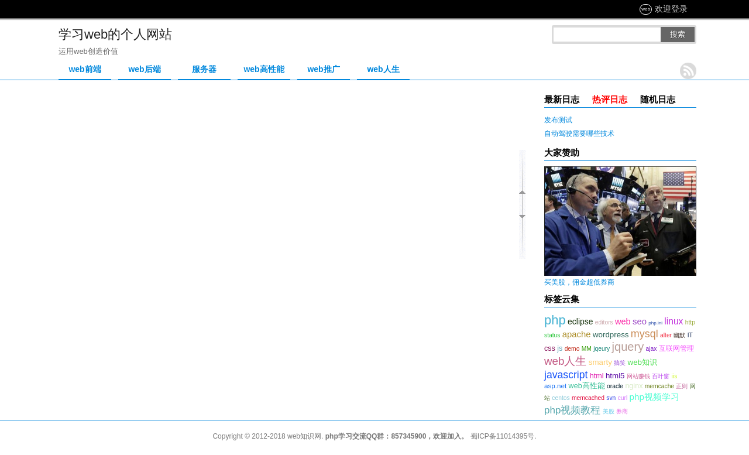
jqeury (601, 348)
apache (576, 334)
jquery (628, 346)
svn (611, 398)
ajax (651, 348)
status (552, 335)
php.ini (655, 323)
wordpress (611, 334)
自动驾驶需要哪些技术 (579, 133)
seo (640, 321)
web (623, 321)
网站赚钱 (638, 376)
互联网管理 (676, 348)
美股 (608, 411)
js (559, 348)
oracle (615, 386)
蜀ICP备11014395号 (502, 436)
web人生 (383, 69)
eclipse (580, 321)
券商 (622, 411)
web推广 (323, 69)
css (549, 348)
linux (673, 321)
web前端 (84, 69)
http (690, 322)
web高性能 (263, 69)
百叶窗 (660, 376)
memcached (588, 398)
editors (604, 322)
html (597, 376)
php (555, 320)
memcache (659, 386)
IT (690, 335)
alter (666, 335)
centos (560, 398)
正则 (682, 386)
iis (675, 376)
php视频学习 (654, 397)
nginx (634, 386)
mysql (644, 334)
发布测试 (558, 120)
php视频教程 (572, 410)
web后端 (144, 69)
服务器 (204, 69)
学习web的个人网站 (115, 34)
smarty (600, 362)
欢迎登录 (671, 8)
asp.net (555, 385)
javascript (565, 375)
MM (587, 348)
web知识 (642, 362)
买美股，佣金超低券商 (579, 282)
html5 (615, 375)
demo (572, 348)
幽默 (679, 335)
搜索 (677, 34)
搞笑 (620, 363)
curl (623, 398)
